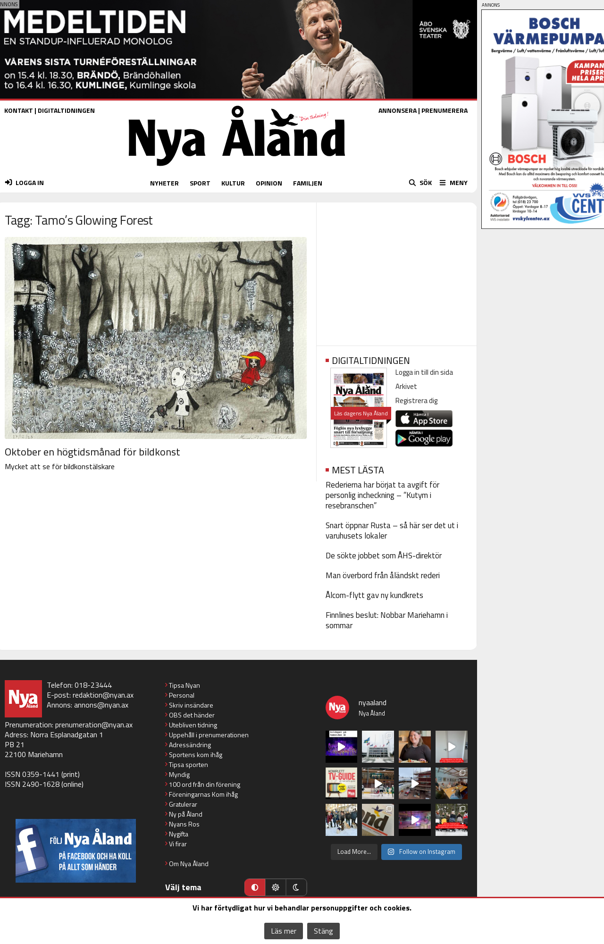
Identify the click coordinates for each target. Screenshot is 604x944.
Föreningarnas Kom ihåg (203, 794)
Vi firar (178, 844)
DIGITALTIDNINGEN (66, 110)
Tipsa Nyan (184, 685)
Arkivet (406, 386)
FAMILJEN (307, 183)
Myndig (179, 774)
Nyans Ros (184, 824)
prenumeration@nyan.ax (94, 724)
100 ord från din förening (204, 784)
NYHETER (164, 183)
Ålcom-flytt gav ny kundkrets (374, 595)
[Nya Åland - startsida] (236, 168)
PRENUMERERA (444, 110)
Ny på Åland (185, 814)
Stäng (323, 930)
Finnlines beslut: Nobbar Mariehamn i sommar (387, 620)
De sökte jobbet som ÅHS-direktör (384, 555)
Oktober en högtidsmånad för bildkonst (92, 452)
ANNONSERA (397, 110)
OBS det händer (192, 715)
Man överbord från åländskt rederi (383, 575)
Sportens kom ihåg (195, 754)
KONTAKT (18, 110)
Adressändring (190, 745)
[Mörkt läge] (296, 887)
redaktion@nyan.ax (103, 694)
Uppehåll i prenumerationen (209, 735)
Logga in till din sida (424, 372)
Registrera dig (416, 400)
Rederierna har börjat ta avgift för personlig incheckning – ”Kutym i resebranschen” (382, 495)
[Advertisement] (397, 271)
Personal (181, 695)
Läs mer (283, 930)
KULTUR (233, 183)
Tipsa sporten (188, 764)
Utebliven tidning (193, 725)
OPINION (269, 183)
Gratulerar (183, 804)
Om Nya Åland (189, 863)
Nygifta (178, 834)
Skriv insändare (191, 705)
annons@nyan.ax (101, 704)
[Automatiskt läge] (254, 887)
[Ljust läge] (275, 887)
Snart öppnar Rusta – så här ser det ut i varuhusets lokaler (392, 530)
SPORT (200, 183)
